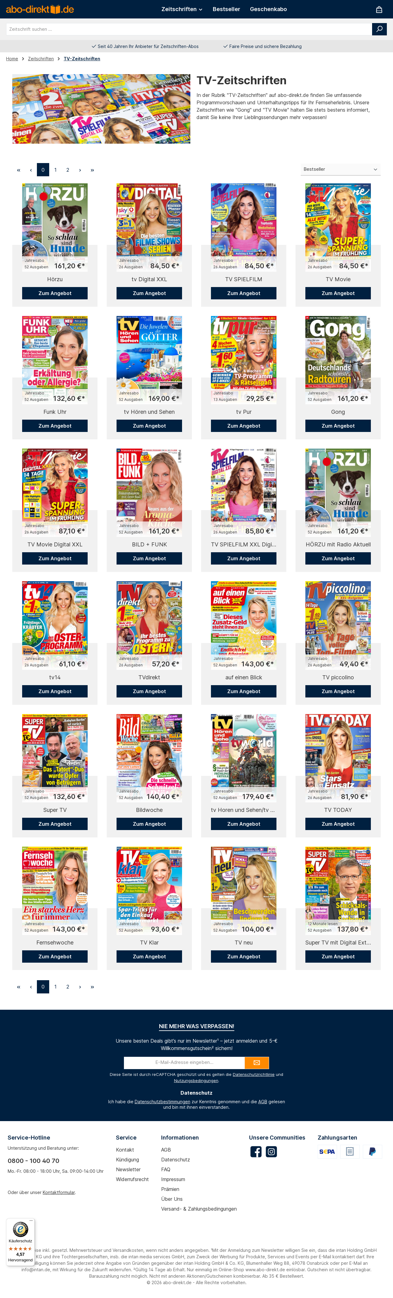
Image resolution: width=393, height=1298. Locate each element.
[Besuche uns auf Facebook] (256, 1152)
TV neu (244, 942)
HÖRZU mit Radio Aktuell (338, 544)
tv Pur (244, 412)
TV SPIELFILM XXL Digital (243, 544)
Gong (338, 412)
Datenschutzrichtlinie (254, 1074)
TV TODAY (338, 810)
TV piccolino (338, 677)
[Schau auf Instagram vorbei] (271, 1152)
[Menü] (31, 1222)
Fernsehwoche (54, 942)
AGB (262, 1101)
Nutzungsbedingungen (196, 1080)
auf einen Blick (243, 677)
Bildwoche (149, 810)
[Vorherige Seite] (31, 169)
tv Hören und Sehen (149, 412)
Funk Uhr (54, 412)
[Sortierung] (341, 170)
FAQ (165, 1169)
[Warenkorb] (379, 9)
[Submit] (256, 1063)
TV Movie (338, 279)
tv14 (55, 677)
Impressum (173, 1179)
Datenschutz (175, 1159)
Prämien (170, 1189)
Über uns (172, 1199)
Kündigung (127, 1159)
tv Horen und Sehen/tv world (243, 810)
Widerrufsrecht (132, 1179)
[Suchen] (379, 29)
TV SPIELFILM (243, 279)
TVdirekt (149, 677)
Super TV (55, 810)
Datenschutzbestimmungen (162, 1101)
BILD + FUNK (149, 544)
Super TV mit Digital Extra (338, 942)
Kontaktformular (59, 1192)
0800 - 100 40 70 (33, 1160)
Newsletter (128, 1169)
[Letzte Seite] (92, 169)
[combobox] (189, 29)
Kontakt (125, 1150)
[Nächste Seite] (80, 169)
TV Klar (149, 942)
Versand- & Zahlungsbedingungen (199, 1209)
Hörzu (55, 279)
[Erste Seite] (18, 169)
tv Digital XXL (149, 279)
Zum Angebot (55, 293)
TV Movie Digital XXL (54, 544)
